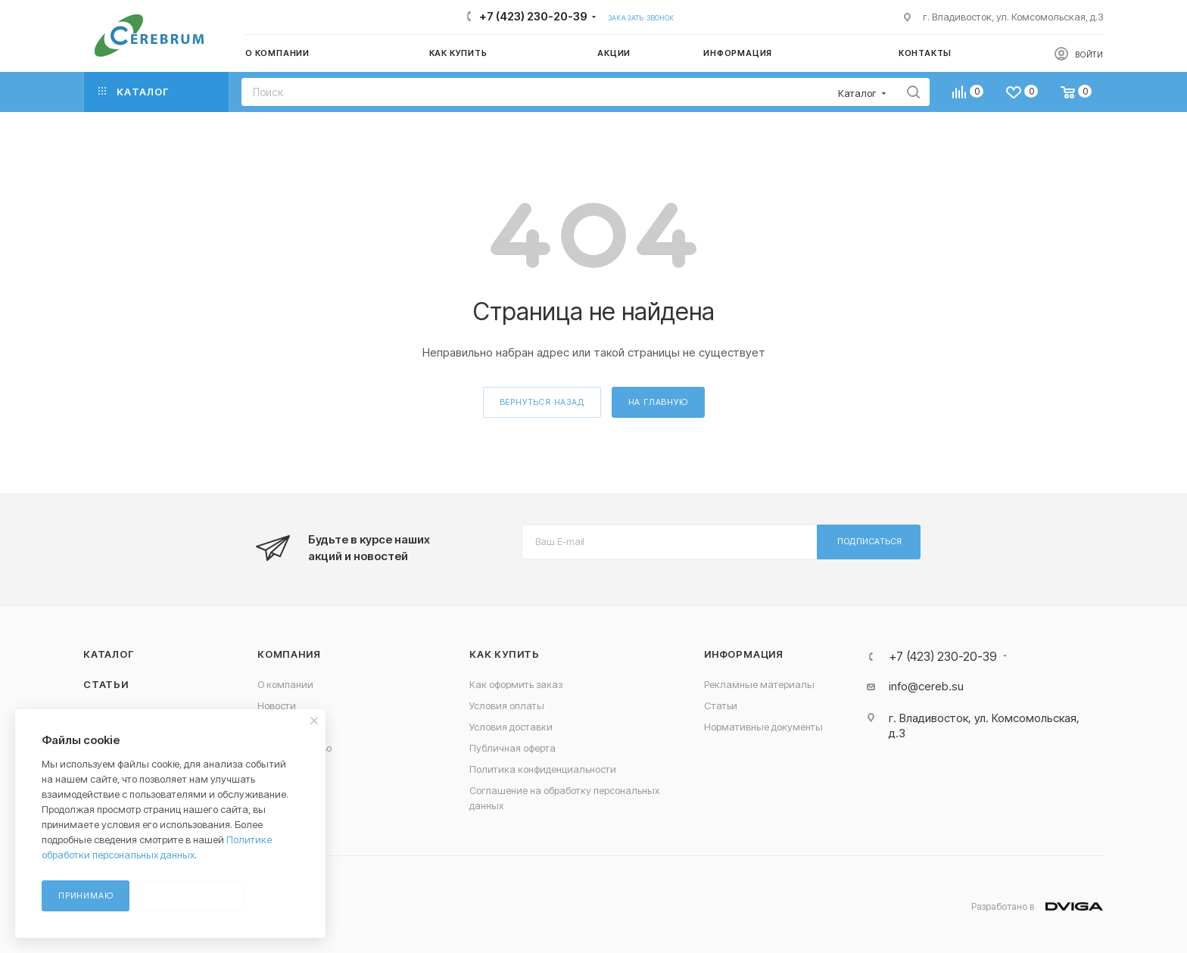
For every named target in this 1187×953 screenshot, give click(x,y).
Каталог (108, 654)
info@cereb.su (926, 686)
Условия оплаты (506, 705)
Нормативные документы (763, 727)
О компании (285, 684)
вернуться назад (542, 402)
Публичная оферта (512, 748)
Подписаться (869, 541)
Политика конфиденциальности (542, 769)
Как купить (504, 654)
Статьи (106, 684)
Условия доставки (511, 727)
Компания (288, 654)
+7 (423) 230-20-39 (533, 16)
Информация (744, 654)
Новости (276, 705)
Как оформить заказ (515, 684)
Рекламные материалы (759, 684)
